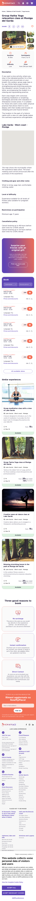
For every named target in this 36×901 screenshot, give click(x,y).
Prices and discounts (11, 299)
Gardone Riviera (23, 819)
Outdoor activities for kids (9, 762)
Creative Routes (7, 773)
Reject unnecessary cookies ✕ (24, 854)
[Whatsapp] (13, 26)
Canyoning (22, 780)
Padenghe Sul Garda (7, 845)
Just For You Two (6, 739)
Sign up (18, 710)
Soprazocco (22, 821)
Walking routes (6, 796)
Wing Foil (21, 797)
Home (3, 11)
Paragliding (22, 784)
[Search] (19, 3)
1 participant (10, 284)
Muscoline (4, 843)
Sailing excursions (7, 800)
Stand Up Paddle (6, 798)
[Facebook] (9, 26)
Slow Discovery (7, 785)
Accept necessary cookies (13, 893)
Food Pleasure (24, 733)
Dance (3, 780)
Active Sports (23, 773)
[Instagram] (30, 724)
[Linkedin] (33, 724)
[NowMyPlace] (8, 3)
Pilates (20, 762)
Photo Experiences (7, 776)
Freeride (21, 798)
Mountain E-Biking (23, 786)
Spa (20, 755)
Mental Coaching (23, 768)
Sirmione (21, 837)
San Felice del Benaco (8, 850)
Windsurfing (22, 793)
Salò (20, 822)
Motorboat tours (6, 791)
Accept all (11, 887)
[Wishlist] (32, 26)
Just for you (6, 733)
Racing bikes (22, 789)
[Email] (22, 26)
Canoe (3, 801)
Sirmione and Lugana (26, 835)
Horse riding (5, 792)
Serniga (21, 830)
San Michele (22, 826)
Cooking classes (23, 744)
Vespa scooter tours (7, 789)
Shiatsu (21, 764)
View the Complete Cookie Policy (12, 882)
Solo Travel (5, 737)
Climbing (21, 782)
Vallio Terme (22, 824)
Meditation (21, 766)
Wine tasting (22, 739)
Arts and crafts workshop (9, 778)
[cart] (31, 3)
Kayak (3, 803)
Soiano (4, 848)
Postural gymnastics (24, 760)
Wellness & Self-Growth (14, 11)
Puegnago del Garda (7, 846)
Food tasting (22, 737)
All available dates (18, 371)
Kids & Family (6, 755)
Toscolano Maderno (24, 817)
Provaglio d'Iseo (23, 815)
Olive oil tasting (23, 741)
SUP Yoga (21, 759)
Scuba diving (22, 800)
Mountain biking (23, 788)
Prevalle (21, 828)
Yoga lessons (26, 11)
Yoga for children (6, 767)
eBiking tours (5, 794)
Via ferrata (21, 777)
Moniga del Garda (6, 841)
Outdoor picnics (23, 742)
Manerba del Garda (7, 839)
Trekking (21, 778)
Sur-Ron (21, 791)
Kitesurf (21, 795)
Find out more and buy (18, 264)
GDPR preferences (18, 898)
